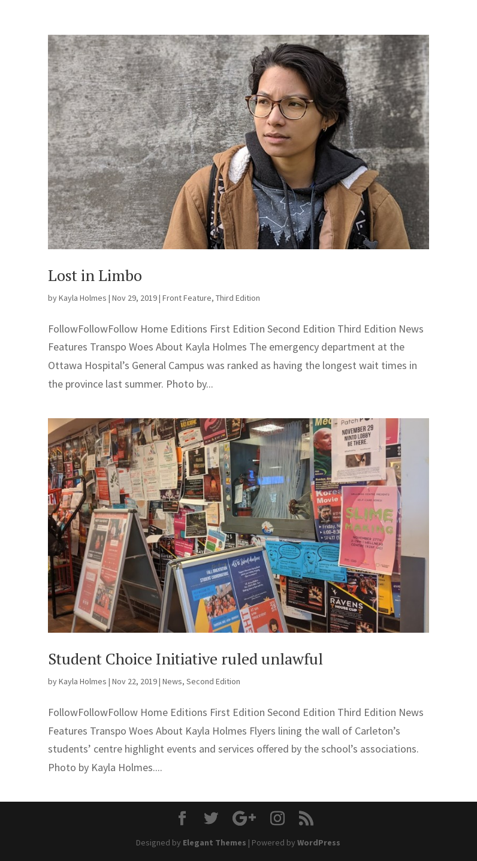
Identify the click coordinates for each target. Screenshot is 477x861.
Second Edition (213, 681)
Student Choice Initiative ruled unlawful (185, 658)
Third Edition (238, 297)
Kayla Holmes (83, 297)
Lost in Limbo (95, 275)
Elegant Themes (214, 842)
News (172, 681)
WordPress (318, 842)
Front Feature (187, 297)
